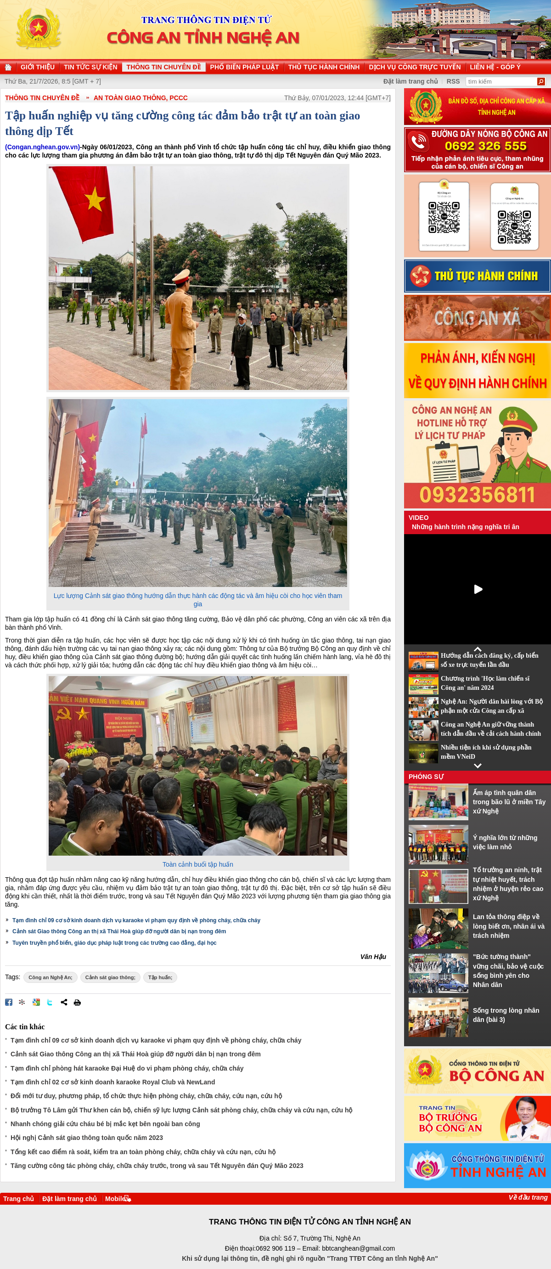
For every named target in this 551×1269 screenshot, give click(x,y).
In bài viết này (77, 1002)
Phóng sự (426, 776)
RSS (453, 81)
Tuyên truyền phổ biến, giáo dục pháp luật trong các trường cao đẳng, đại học (114, 943)
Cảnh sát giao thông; (110, 977)
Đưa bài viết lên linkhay (22, 1002)
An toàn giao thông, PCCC (141, 98)
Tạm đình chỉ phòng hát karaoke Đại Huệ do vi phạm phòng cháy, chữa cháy (127, 1068)
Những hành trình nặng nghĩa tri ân (465, 526)
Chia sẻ (63, 1002)
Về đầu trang (528, 1197)
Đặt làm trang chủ (410, 81)
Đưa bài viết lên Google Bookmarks (36, 1002)
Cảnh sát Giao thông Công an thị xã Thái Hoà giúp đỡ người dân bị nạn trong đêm (119, 931)
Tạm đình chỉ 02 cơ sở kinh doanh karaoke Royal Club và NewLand (113, 1082)
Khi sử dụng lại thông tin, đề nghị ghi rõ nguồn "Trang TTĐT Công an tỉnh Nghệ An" (310, 1258)
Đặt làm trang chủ (69, 1198)
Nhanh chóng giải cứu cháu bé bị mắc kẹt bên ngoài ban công (105, 1124)
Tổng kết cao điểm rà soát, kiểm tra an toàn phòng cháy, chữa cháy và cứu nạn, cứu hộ (143, 1152)
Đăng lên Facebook (8, 1002)
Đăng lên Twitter (50, 1002)
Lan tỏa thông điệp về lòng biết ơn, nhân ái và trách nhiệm (509, 926)
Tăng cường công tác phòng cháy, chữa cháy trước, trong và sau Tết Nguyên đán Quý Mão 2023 (157, 1165)
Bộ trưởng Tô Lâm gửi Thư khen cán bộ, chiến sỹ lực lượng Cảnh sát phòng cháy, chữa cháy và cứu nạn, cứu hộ (182, 1110)
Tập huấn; (160, 977)
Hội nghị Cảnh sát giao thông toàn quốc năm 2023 (87, 1137)
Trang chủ (18, 1198)
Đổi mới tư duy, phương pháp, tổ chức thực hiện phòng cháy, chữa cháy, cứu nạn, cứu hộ (146, 1096)
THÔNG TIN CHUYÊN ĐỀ (42, 98)
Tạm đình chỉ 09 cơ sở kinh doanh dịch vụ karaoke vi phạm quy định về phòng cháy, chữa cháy (136, 920)
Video (419, 517)
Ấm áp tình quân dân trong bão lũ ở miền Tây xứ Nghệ (509, 802)
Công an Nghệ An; (50, 977)
